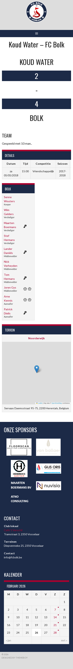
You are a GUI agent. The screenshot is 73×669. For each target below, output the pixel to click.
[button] (36, 369)
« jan (8, 640)
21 (55, 625)
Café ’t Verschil (13, 530)
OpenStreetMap (57, 403)
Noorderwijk (36, 338)
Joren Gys (10, 287)
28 (55, 632)
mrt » (64, 640)
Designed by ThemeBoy (15, 657)
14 (55, 617)
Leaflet (39, 403)
